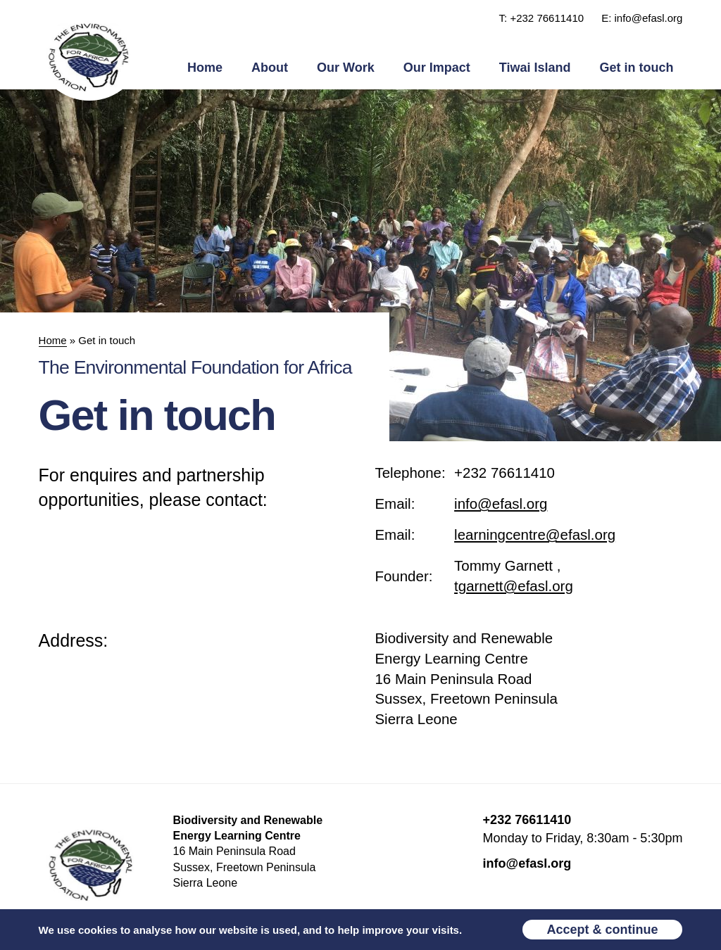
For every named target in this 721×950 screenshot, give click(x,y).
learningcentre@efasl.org (534, 534)
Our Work (346, 68)
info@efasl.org (500, 503)
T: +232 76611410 (541, 18)
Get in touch (636, 68)
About (269, 68)
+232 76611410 (504, 472)
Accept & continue (602, 930)
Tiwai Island (535, 68)
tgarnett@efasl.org (513, 586)
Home (204, 68)
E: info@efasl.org (641, 18)
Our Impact (436, 68)
